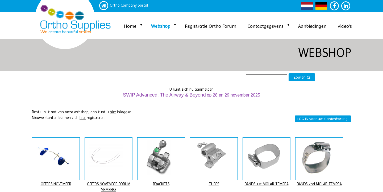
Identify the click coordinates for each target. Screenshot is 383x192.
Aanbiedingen (312, 26)
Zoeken (301, 77)
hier (113, 112)
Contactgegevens (266, 26)
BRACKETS (161, 184)
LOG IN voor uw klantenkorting (322, 119)
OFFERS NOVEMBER (56, 184)
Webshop (160, 26)
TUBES (214, 184)
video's (345, 26)
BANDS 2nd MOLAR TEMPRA (319, 184)
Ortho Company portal (129, 5)
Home (130, 26)
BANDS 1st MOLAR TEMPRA (267, 184)
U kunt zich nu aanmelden (191, 89)
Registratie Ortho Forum (210, 26)
